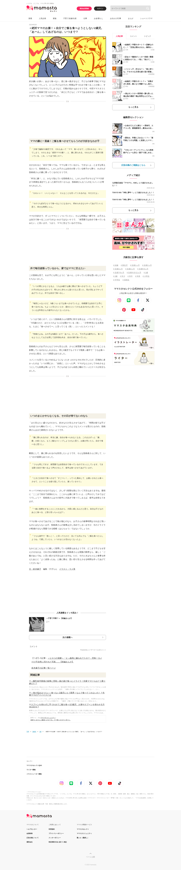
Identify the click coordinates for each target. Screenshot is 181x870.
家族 (54, 18)
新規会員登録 (84, 8)
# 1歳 (146, 273)
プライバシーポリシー (56, 833)
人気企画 (42, 18)
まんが (130, 18)
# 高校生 (126, 280)
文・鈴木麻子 (35, 569)
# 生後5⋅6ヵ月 (142, 269)
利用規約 (52, 829)
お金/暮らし (98, 18)
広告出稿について (33, 838)
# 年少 (122, 276)
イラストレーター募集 (34, 774)
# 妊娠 (115, 265)
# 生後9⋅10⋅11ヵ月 (134, 273)
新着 (30, 18)
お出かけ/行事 (115, 18)
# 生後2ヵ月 (147, 265)
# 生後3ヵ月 (118, 269)
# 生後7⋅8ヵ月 (118, 273)
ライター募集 (31, 770)
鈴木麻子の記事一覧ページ (44, 668)
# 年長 (137, 276)
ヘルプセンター (32, 829)
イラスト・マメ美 (67, 569)
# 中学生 (116, 280)
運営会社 (30, 842)
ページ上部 (90, 857)
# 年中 (130, 276)
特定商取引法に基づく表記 (58, 842)
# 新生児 (124, 265)
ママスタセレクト (83, 829)
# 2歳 (115, 276)
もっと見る (133, 107)
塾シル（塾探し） (83, 838)
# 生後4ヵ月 (130, 269)
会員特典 (30, 833)
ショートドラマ (146, 18)
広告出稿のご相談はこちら (133, 165)
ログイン (100, 8)
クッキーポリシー (55, 838)
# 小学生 (146, 276)
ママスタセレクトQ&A (34, 765)
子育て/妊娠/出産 (70, 18)
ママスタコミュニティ (47, 718)
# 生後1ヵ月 (135, 265)
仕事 (85, 18)
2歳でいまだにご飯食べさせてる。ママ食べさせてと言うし (50, 720)
